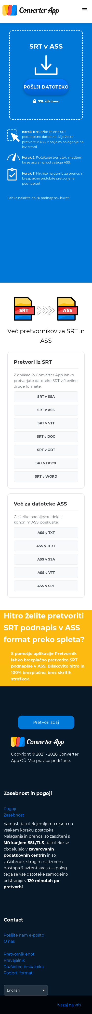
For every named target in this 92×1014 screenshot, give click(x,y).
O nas (9, 941)
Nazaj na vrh (69, 1005)
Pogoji (10, 808)
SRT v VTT (46, 423)
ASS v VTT (46, 573)
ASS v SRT (46, 586)
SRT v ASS (46, 410)
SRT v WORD (46, 476)
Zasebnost (14, 815)
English (13, 990)
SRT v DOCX (46, 463)
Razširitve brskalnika (24, 966)
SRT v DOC (46, 436)
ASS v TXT (46, 533)
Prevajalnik (14, 960)
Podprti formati (19, 973)
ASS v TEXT (46, 546)
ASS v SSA (46, 559)
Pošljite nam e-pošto (24, 935)
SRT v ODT (46, 450)
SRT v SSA (46, 396)
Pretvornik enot (19, 954)
